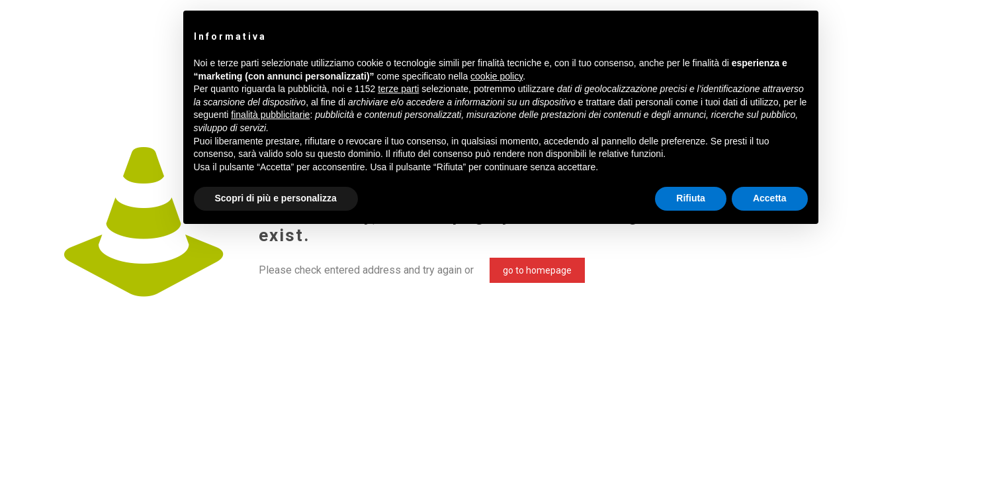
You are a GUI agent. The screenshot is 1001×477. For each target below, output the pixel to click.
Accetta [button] (770, 198)
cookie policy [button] (496, 76)
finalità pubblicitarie (270, 114)
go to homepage (537, 270)
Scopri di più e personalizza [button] (276, 198)
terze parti (398, 88)
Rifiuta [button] (690, 198)
